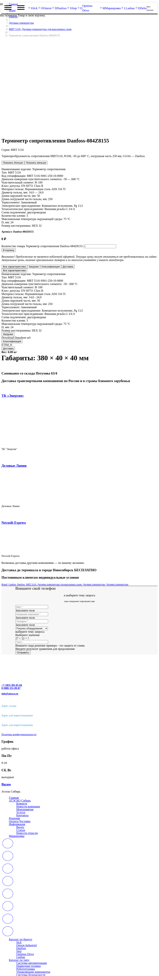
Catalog (12, 584)
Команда (21, 803)
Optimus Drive (25, 954)
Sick (18, 942)
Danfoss (21, 584)
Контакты (22, 815)
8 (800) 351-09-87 (11, 688)
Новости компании (28, 806)
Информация (17, 824)
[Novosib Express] (34, 549)
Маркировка (16, 836)
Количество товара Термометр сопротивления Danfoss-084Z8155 (42, 246)
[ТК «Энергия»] (62, 442)
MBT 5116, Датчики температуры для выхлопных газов (54, 584)
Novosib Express (13, 523)
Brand (4, 584)
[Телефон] (31, 621)
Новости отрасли (27, 833)
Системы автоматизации (31, 963)
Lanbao (20, 957)
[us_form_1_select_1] (31, 628)
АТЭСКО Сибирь (20, 800)
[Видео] (79, 784)
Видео (20, 827)
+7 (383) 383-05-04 (11, 685)
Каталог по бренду (20, 939)
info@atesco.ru (9, 693)
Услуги (20, 812)
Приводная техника (28, 966)
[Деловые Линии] (48, 499)
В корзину (8, 250)
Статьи (20, 830)
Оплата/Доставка (19, 821)
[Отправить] (23, 652)
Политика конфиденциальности (18, 734)
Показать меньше (36, 162)
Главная (14, 797)
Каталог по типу (19, 960)
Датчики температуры (21, 22)
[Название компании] (31, 614)
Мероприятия (24, 809)
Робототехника (25, 968)
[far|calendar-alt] (79, 844)
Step (18, 951)
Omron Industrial (26, 945)
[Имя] (31, 607)
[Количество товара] (99, 246)
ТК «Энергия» (12, 396)
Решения (14, 818)
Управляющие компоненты (33, 971)
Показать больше (13, 162)
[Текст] (31, 642)
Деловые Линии (14, 466)
